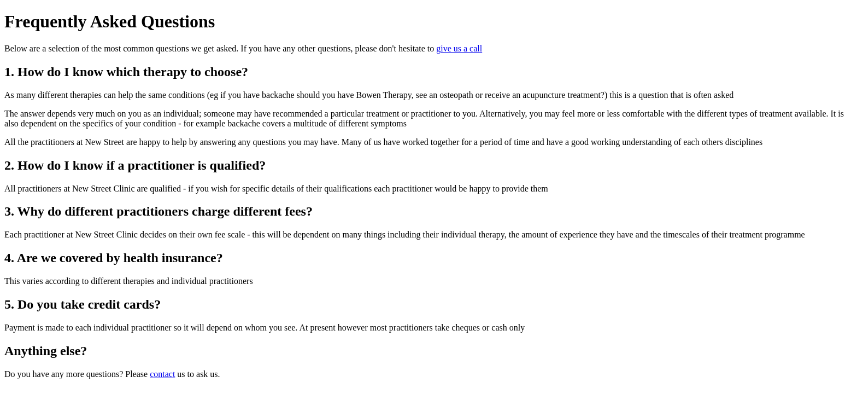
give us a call (459, 48)
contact (162, 374)
